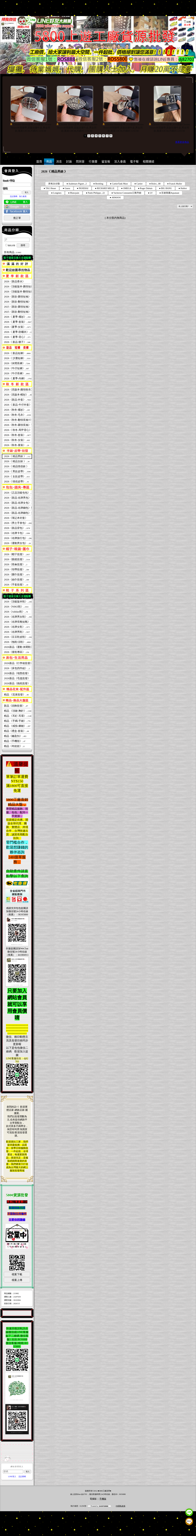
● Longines (56, 193)
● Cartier (138, 183)
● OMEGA (126, 188)
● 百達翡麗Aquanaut (169, 193)
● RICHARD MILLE (104, 188)
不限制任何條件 (17, 1213)
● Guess (66, 188)
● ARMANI (115, 197)
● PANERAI (82, 188)
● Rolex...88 (155, 183)
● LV (150, 193)
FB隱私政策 (120, 1506)
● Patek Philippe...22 (95, 193)
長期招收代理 (17, 1207)
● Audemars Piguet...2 (77, 183)
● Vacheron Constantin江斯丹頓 (126, 193)
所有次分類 (54, 183)
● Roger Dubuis (145, 188)
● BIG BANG (165, 188)
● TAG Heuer (50, 188)
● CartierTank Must (119, 183)
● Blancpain (73, 193)
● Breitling (98, 183)
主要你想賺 (15, 1219)
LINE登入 (12, 1476)
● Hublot (183, 188)
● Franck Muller (174, 183)
